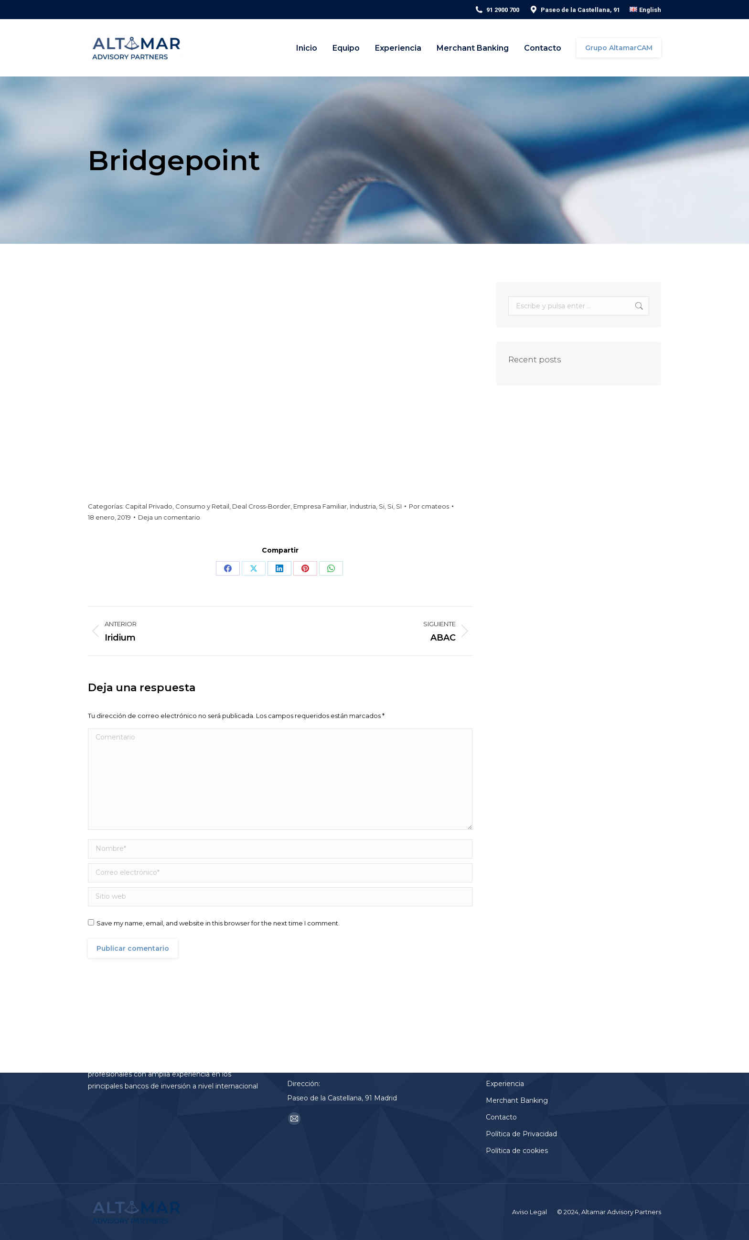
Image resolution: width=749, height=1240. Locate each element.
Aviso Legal (529, 1212)
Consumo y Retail (202, 506)
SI (399, 506)
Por (429, 506)
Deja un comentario (169, 517)
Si (382, 506)
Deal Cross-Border (261, 506)
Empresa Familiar (320, 506)
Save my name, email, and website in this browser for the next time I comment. (218, 923)
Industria (363, 506)
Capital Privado (148, 506)
